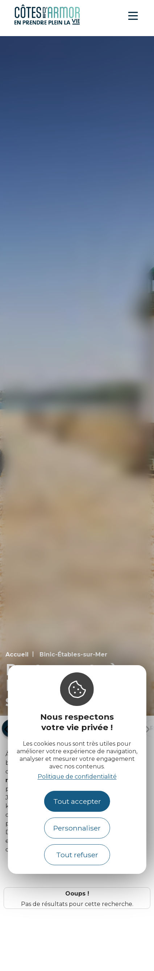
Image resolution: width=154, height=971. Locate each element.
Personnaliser (77, 828)
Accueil (17, 654)
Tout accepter (77, 801)
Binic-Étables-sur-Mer (73, 654)
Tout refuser (77, 854)
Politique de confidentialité (77, 776)
